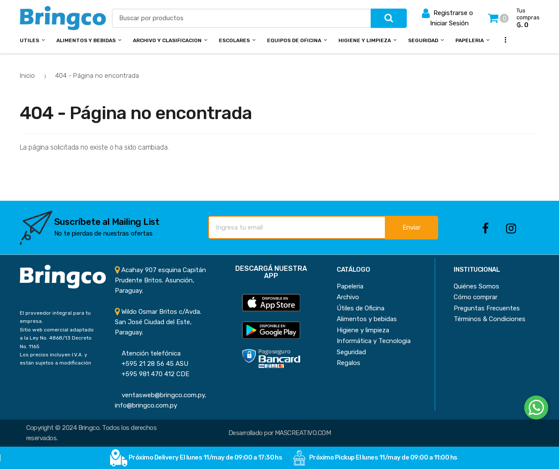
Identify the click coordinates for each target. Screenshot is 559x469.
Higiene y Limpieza (364, 40)
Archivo (348, 297)
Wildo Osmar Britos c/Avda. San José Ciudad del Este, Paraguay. (158, 322)
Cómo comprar (476, 297)
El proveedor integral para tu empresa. (55, 317)
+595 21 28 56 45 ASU (151, 364)
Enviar (411, 227)
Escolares (234, 40)
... (502, 39)
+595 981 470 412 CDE (152, 374)
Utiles (29, 40)
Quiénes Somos (476, 286)
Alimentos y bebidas (86, 40)
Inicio (27, 76)
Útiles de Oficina (360, 308)
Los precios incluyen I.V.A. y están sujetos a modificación (55, 359)
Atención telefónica (148, 353)
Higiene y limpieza (363, 330)
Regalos (348, 363)
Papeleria (469, 40)
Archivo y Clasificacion (167, 40)
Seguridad (423, 40)
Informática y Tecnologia (374, 341)
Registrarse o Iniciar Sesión (447, 17)
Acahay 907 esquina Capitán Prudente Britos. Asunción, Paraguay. (160, 280)
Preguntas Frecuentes (487, 308)
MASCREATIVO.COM (303, 433)
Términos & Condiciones (489, 319)
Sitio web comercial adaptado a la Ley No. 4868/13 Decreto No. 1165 (57, 338)
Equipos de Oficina (294, 40)
